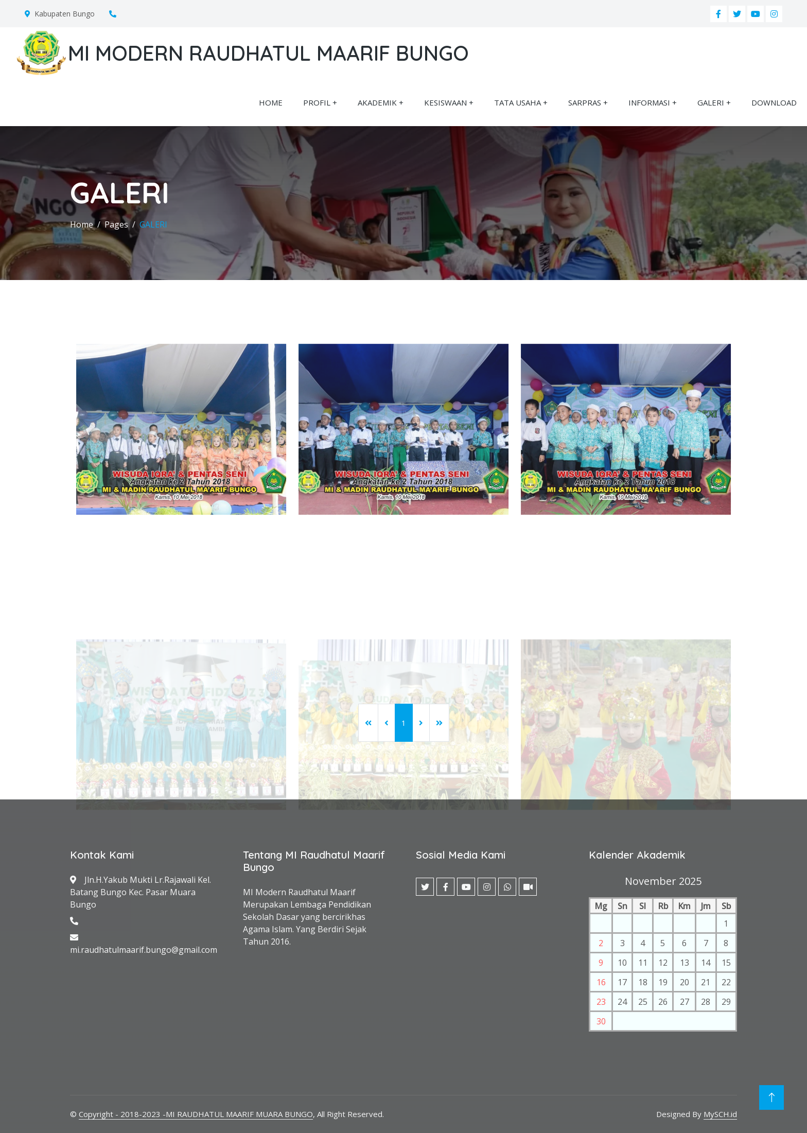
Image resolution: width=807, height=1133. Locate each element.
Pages (116, 224)
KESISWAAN (445, 102)
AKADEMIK (377, 102)
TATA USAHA (517, 102)
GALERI (710, 102)
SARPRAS (584, 102)
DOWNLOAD (774, 102)
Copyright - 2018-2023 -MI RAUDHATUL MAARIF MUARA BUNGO (196, 1114)
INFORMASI (649, 102)
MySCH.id (720, 1114)
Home (81, 224)
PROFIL (316, 102)
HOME (271, 102)
